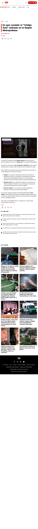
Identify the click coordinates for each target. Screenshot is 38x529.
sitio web (12, 202)
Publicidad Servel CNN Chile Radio (26, 367)
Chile (9, 7)
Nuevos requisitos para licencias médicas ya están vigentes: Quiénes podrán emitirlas (19, 219)
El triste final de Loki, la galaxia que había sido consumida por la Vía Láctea (19, 228)
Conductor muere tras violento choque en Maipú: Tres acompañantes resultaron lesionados (27, 322)
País (7, 21)
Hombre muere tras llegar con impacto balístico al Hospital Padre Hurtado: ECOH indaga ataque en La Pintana (19, 224)
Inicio (2, 21)
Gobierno (14, 7)
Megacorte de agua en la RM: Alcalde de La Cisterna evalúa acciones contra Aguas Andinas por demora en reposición (19, 215)
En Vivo (11, 364)
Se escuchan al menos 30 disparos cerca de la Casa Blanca (27, 348)
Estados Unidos (21, 7)
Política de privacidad (21, 364)
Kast (28, 7)
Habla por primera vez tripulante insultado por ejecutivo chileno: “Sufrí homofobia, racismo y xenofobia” (8, 349)
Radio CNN (32, 2)
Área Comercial (6, 364)
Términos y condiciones (30, 364)
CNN (4, 35)
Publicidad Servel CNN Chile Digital (12, 367)
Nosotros (15, 364)
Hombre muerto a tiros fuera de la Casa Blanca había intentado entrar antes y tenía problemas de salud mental (19, 232)
